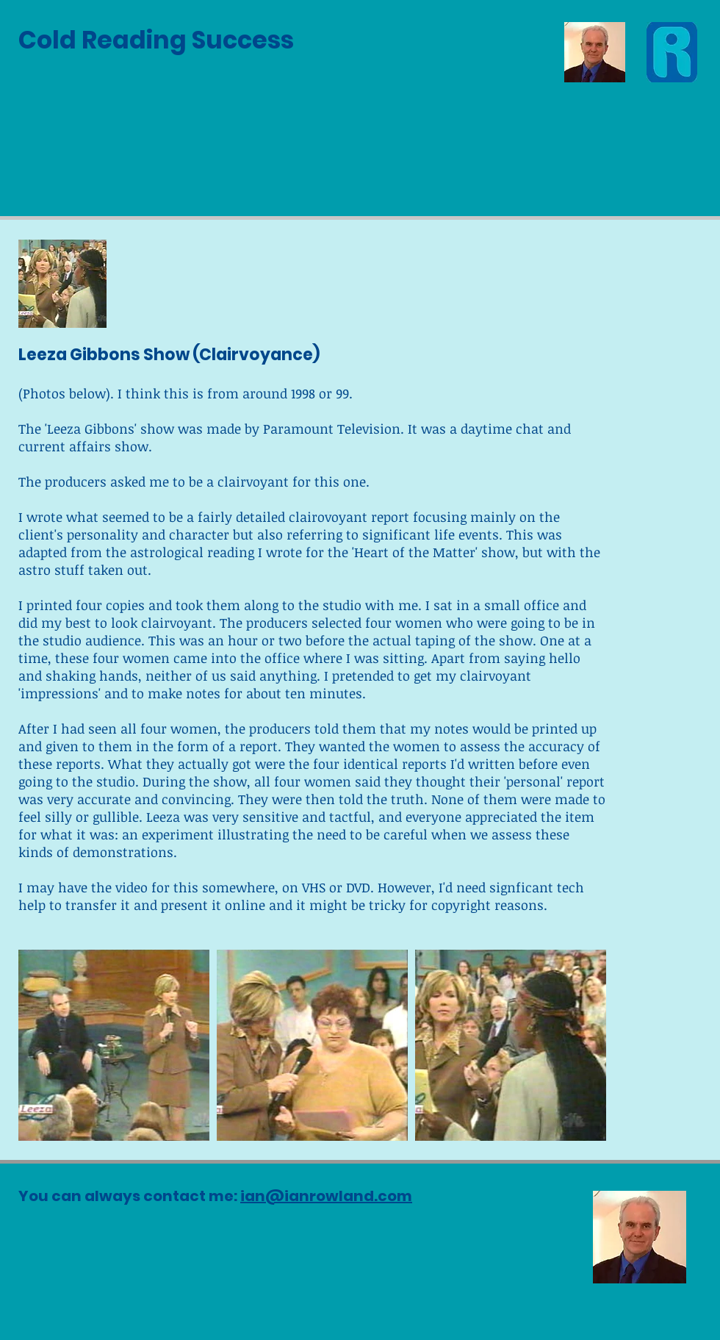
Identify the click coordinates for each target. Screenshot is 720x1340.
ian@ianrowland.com (326, 1196)
